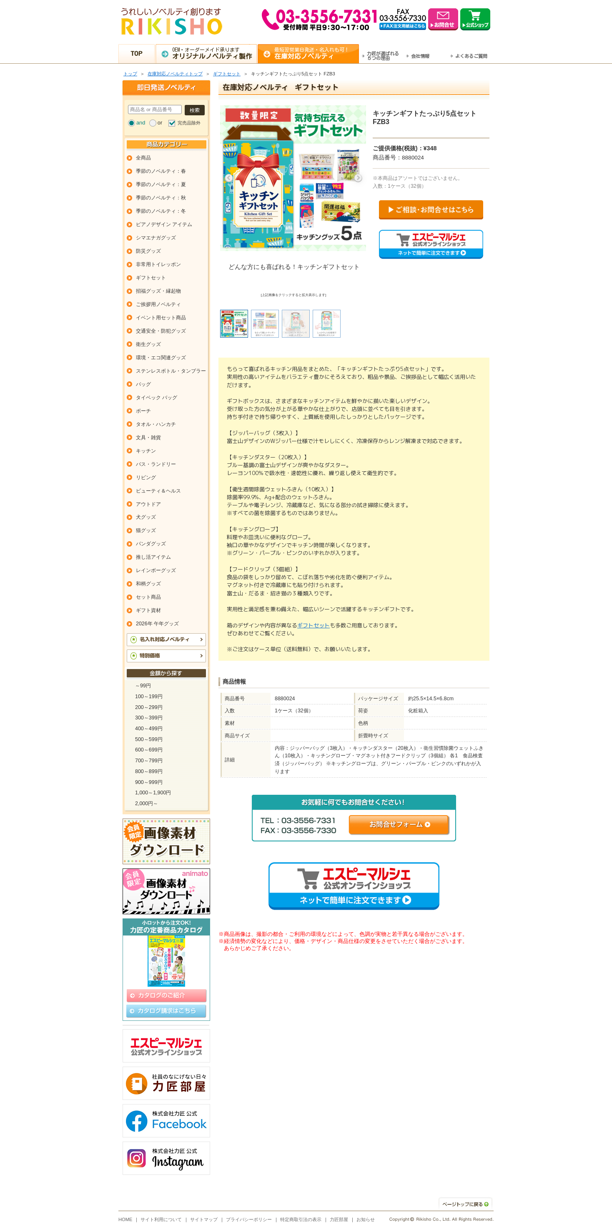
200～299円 (149, 707)
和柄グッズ (148, 584)
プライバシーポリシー (249, 1219)
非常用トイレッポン (158, 264)
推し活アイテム (153, 557)
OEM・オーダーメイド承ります (214, 53)
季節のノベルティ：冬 (161, 211)
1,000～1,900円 (153, 793)
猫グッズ (146, 530)
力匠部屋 (339, 1219)
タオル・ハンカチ (156, 424)
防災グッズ (148, 251)
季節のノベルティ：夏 (161, 184)
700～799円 (149, 761)
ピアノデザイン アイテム (164, 224)
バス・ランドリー (156, 464)
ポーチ (143, 411)
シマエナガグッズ (156, 238)
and (140, 122)
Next (358, 178)
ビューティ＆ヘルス (158, 491)
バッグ (143, 384)
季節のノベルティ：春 (161, 171)
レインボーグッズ (156, 570)
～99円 (143, 686)
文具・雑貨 (148, 437)
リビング (146, 477)
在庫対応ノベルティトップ (175, 73)
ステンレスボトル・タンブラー (171, 371)
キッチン (146, 451)
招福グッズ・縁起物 (158, 291)
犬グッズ (146, 517)
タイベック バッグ (156, 398)
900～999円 (149, 782)
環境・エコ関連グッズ (161, 358)
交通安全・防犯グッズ (161, 331)
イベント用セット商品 (161, 318)
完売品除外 (189, 122)
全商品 (143, 158)
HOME (125, 1219)
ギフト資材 (148, 610)
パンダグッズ (151, 544)
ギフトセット (227, 73)
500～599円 (149, 739)
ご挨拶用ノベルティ (158, 304)
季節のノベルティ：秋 (161, 198)
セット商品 (148, 597)
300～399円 (149, 718)
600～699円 (149, 750)
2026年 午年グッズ (157, 624)
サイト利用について (161, 1219)
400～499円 (149, 728)
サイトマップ (204, 1219)
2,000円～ (146, 803)
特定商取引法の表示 (300, 1219)
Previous (229, 178)
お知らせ (365, 1219)
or (160, 122)
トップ (130, 73)
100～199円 (149, 696)
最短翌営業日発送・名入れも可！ (316, 53)
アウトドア (148, 504)
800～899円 (149, 771)
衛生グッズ (148, 344)
